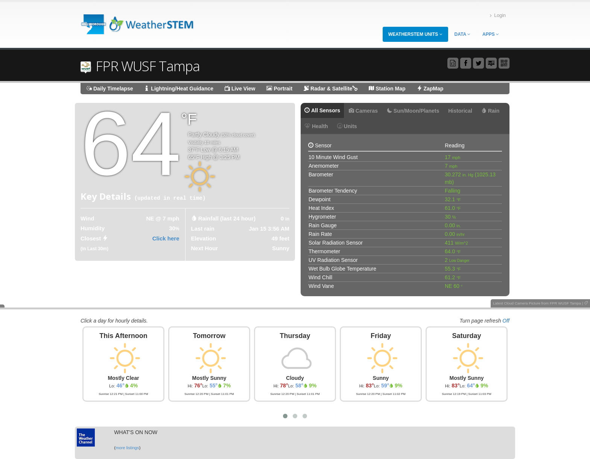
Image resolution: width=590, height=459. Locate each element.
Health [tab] (316, 126)
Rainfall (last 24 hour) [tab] (227, 218)
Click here (165, 238)
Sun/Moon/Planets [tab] (413, 111)
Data (462, 34)
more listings (127, 447)
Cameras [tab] (363, 111)
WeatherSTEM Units (415, 34)
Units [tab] (347, 126)
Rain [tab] (490, 111)
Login (498, 15)
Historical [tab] (460, 111)
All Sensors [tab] (322, 110)
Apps (490, 34)
